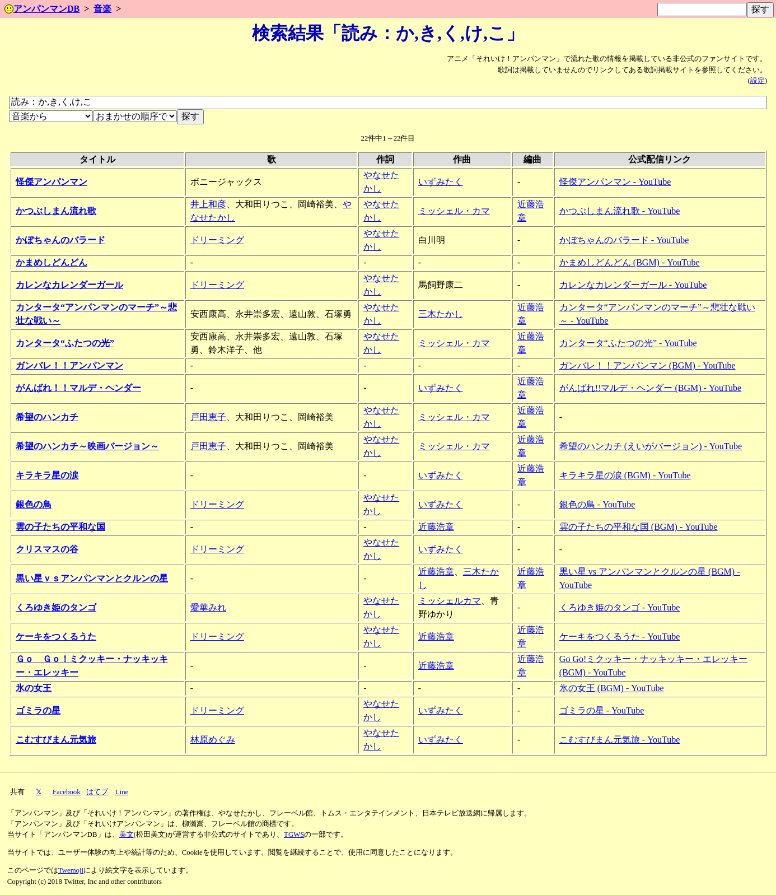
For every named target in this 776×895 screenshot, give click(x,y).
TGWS (294, 834)
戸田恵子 (208, 417)
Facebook (67, 792)
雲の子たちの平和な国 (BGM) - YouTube (638, 527)
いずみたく (440, 182)
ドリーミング (217, 240)
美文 (126, 834)
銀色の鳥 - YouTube (597, 504)
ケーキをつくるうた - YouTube (619, 636)
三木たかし (440, 314)
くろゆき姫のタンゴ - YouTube (619, 607)
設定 (757, 81)
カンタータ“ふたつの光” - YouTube (628, 343)
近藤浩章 (436, 527)
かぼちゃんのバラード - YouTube (624, 240)
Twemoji (70, 870)
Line (121, 792)
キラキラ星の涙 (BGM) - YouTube (625, 475)
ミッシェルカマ (449, 600)
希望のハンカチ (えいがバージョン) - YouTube (650, 446)
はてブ (97, 792)
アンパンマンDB (42, 8)
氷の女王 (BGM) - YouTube (611, 688)
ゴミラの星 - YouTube (601, 710)
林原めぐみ (212, 739)
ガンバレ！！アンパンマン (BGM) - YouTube (647, 365)
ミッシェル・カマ (454, 211)
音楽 (102, 8)
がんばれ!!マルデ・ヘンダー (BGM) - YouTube (650, 388)
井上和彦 (208, 204)
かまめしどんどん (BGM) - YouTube (629, 262)
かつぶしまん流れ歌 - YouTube (619, 211)
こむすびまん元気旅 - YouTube (619, 739)
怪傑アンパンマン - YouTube (615, 182)
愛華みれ (208, 607)
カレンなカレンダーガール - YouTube (633, 285)
